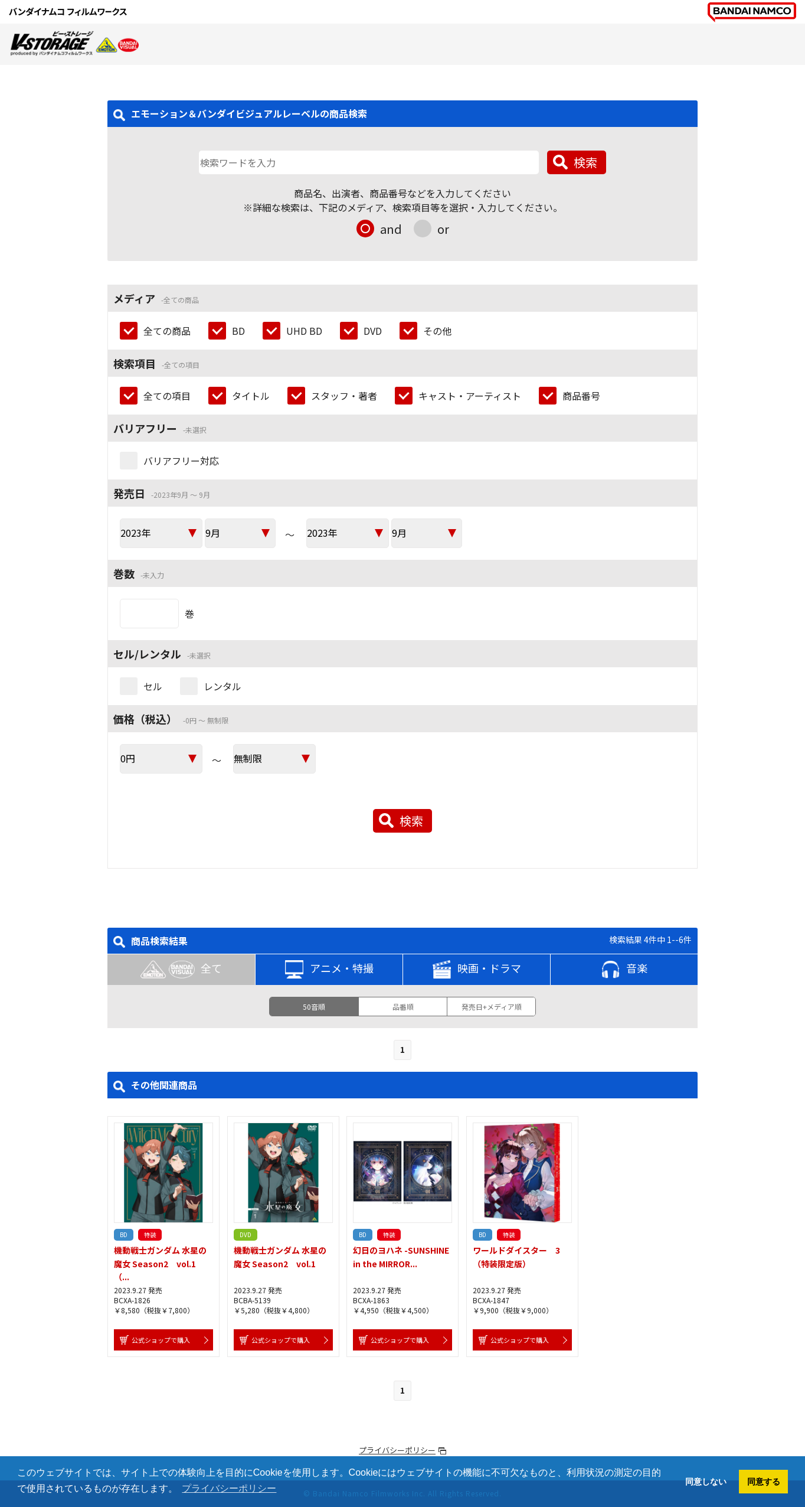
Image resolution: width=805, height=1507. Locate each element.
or (443, 228)
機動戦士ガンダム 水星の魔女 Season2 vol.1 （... (160, 1263)
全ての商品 (167, 331)
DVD (373, 331)
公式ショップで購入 (161, 1340)
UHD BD (304, 331)
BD (238, 331)
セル (152, 686)
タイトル (251, 396)
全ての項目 (167, 396)
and (391, 228)
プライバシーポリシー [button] (229, 1488)
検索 (585, 162)
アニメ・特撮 (329, 969)
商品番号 (581, 396)
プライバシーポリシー (397, 1450)
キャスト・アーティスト (469, 396)
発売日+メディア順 (492, 1007)
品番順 (403, 1007)
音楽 (624, 969)
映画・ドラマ (477, 969)
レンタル (222, 686)
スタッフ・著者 (344, 396)
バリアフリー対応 (181, 461)
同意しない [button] (706, 1481)
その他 (437, 331)
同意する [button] (763, 1481)
